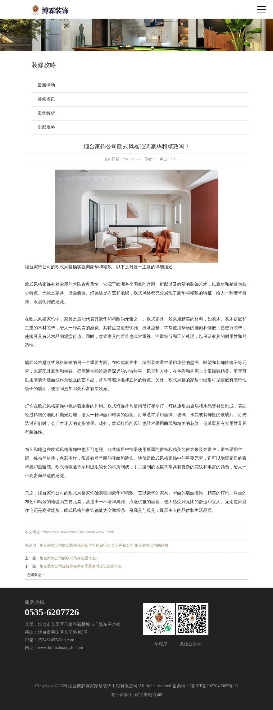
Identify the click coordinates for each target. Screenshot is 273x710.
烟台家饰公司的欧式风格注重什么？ (69, 558)
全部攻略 (46, 127)
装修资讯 (46, 99)
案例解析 (46, 113)
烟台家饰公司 (122, 545)
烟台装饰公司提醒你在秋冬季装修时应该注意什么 (81, 566)
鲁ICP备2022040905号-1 (213, 686)
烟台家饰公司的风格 (151, 545)
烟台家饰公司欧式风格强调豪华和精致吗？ (75, 545)
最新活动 (46, 85)
